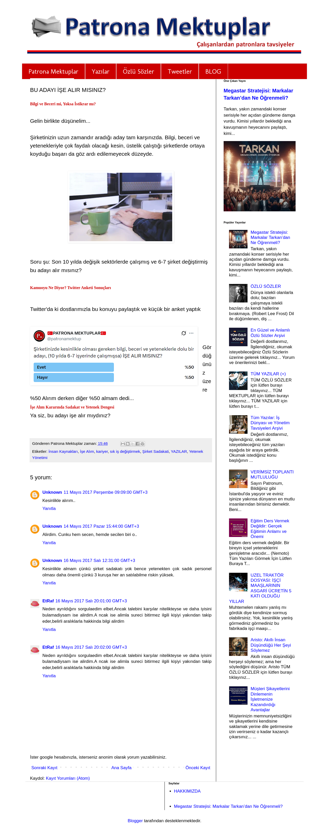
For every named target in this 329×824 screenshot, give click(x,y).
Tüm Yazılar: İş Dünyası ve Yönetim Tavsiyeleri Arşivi (270, 423)
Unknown (52, 492)
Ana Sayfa (121, 767)
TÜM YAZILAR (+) (268, 373)
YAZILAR (179, 451)
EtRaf (48, 601)
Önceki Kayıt (198, 767)
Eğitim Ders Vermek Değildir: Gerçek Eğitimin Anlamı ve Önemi (270, 528)
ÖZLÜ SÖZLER (266, 286)
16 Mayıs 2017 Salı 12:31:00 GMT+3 (99, 560)
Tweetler (180, 71)
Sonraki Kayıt (44, 767)
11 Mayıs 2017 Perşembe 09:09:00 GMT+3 (106, 492)
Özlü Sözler (138, 71)
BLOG (213, 71)
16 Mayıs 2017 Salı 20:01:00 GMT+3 (91, 601)
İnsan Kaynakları (63, 451)
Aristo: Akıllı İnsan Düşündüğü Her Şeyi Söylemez (271, 645)
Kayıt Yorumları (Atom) (68, 778)
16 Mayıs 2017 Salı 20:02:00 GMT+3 (91, 647)
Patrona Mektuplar (53, 71)
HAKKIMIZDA (187, 791)
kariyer (102, 451)
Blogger (135, 820)
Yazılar (100, 71)
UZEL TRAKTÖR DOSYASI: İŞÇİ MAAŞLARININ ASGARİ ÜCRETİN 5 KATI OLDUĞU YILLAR (260, 588)
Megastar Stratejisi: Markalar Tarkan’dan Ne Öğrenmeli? (270, 237)
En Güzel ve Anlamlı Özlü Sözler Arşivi (270, 333)
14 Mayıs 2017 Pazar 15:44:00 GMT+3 (101, 526)
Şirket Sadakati (155, 451)
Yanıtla (49, 508)
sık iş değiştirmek (125, 451)
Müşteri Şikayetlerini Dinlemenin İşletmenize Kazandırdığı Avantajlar (270, 699)
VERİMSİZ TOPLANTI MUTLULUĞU (272, 475)
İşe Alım (87, 451)
